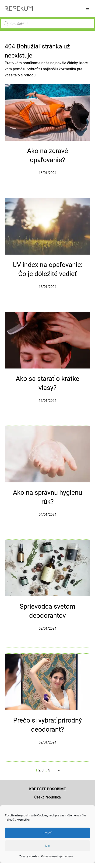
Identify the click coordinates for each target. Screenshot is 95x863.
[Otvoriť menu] (87, 8)
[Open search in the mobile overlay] (47, 23)
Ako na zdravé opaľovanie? (47, 155)
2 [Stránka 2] (40, 770)
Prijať (47, 833)
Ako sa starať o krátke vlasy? (47, 383)
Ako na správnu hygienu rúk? (47, 497)
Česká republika (47, 797)
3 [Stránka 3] (43, 770)
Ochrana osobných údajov (57, 856)
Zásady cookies (29, 856)
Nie (47, 846)
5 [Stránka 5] (49, 770)
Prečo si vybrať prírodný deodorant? (47, 724)
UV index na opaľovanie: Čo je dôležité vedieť (48, 269)
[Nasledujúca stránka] (58, 770)
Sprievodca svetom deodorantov (47, 611)
